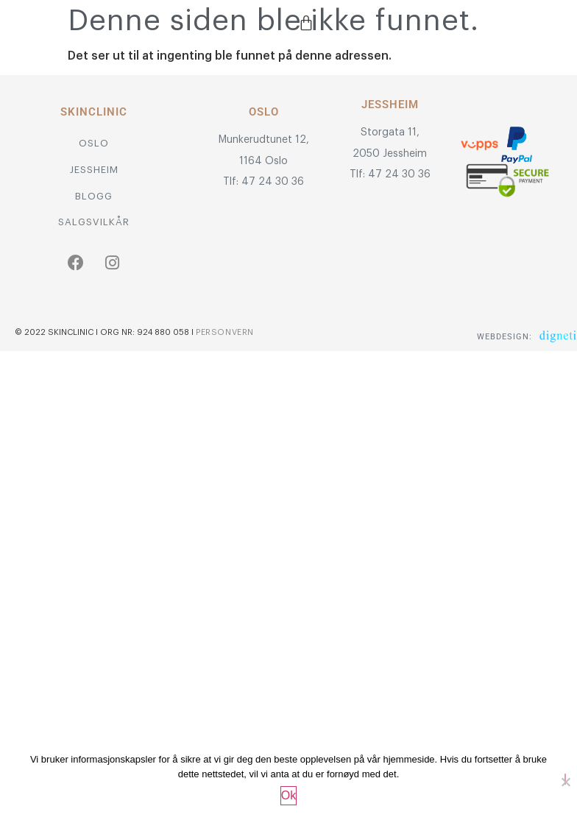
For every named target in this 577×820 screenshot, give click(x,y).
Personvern (225, 332)
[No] (565, 779)
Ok (288, 795)
